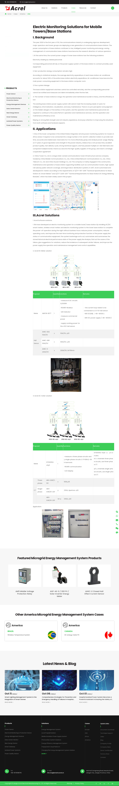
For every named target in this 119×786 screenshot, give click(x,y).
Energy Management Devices (16, 104)
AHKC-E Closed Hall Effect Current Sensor (93, 592)
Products (64, 8)
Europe (8, 42)
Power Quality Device (13, 125)
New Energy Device (13, 113)
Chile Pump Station (14, 72)
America (22, 14)
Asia (7, 46)
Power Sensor (11, 94)
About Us (44, 8)
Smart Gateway (12, 117)
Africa (8, 50)
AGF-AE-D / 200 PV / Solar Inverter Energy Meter (58, 594)
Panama (11, 62)
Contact (93, 8)
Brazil (10, 69)
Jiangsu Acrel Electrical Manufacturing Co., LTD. (28, 783)
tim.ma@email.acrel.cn (28, 2)
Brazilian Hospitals (14, 59)
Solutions (54, 8)
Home (9, 14)
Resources (82, 8)
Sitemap (69, 783)
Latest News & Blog (59, 663)
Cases (73, 8)
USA (29, 14)
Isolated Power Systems (15, 121)
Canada (10, 78)
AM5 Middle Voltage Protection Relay (23, 592)
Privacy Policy (79, 783)
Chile (9, 81)
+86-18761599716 (11, 2)
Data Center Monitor (13, 109)
